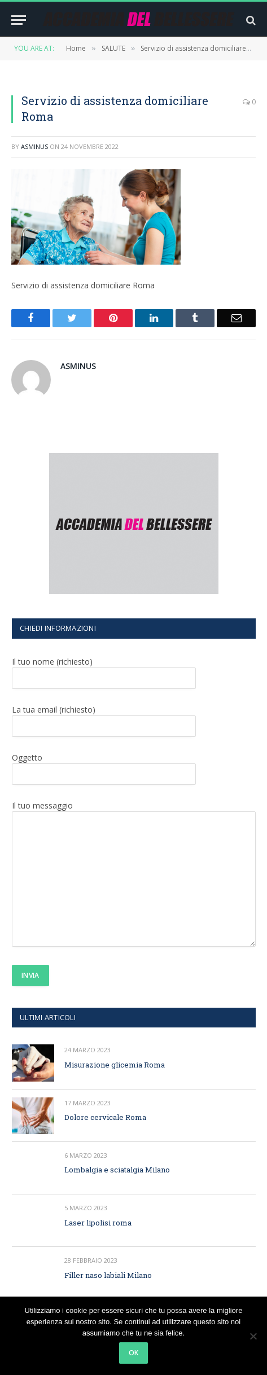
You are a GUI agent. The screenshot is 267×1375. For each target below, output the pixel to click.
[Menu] (18, 20)
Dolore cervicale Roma (105, 1117)
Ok (134, 1353)
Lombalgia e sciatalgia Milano (117, 1170)
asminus (34, 146)
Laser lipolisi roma (98, 1223)
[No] (253, 1336)
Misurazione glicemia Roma (114, 1065)
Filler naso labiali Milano (108, 1275)
